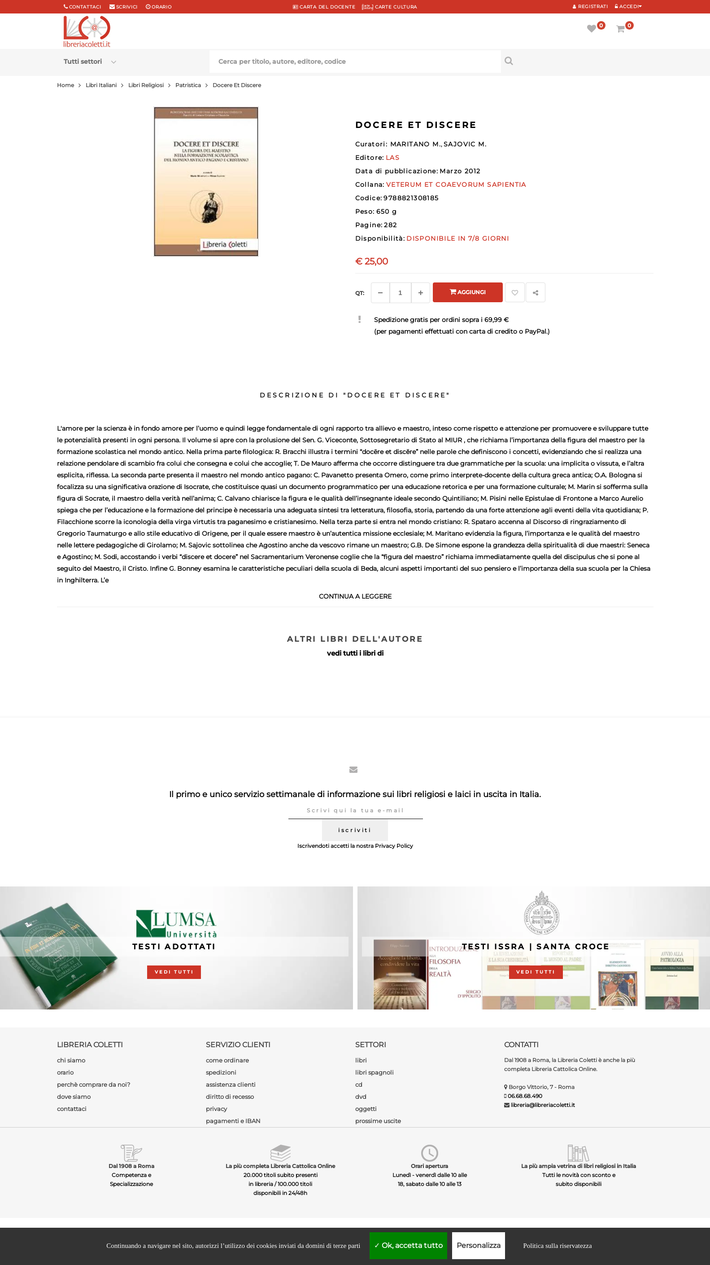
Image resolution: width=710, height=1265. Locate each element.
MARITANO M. (415, 144)
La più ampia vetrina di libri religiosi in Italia (578, 1166)
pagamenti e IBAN (233, 1120)
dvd (360, 1096)
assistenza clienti (231, 1084)
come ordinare (227, 1060)
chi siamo (71, 1060)
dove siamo (74, 1096)
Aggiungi (467, 291)
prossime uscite (378, 1120)
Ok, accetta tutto (408, 1245)
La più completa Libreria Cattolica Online (280, 1166)
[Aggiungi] (421, 293)
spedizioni (221, 1072)
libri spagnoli (374, 1072)
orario (161, 7)
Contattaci (85, 7)
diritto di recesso (230, 1096)
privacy (216, 1108)
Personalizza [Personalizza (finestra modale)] (479, 1245)
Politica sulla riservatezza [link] (557, 1245)
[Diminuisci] (380, 293)
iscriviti (354, 830)
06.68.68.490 (525, 1096)
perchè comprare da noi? (93, 1084)
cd (358, 1084)
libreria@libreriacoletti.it (543, 1105)
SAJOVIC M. (465, 144)
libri (361, 1060)
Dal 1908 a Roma (131, 1166)
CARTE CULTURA (389, 7)
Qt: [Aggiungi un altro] (359, 293)
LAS (393, 158)
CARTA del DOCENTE (324, 7)
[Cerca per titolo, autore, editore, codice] (574, 60)
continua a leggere (355, 596)
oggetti (366, 1108)
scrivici (127, 7)
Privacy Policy (394, 845)
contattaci (72, 1108)
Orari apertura (429, 1166)
